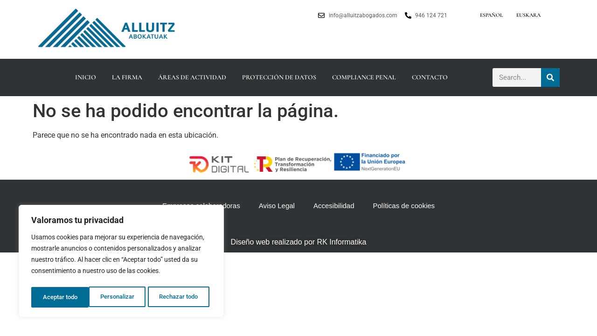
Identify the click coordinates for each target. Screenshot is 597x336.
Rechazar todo (120, 297)
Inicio (85, 77)
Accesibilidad (333, 206)
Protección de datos (279, 77)
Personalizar (59, 297)
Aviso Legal (277, 206)
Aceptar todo (183, 297)
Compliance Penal (364, 77)
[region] (121, 262)
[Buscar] (550, 77)
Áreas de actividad (192, 77)
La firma (127, 77)
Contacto (430, 77)
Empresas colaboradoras (201, 206)
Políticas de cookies (404, 206)
